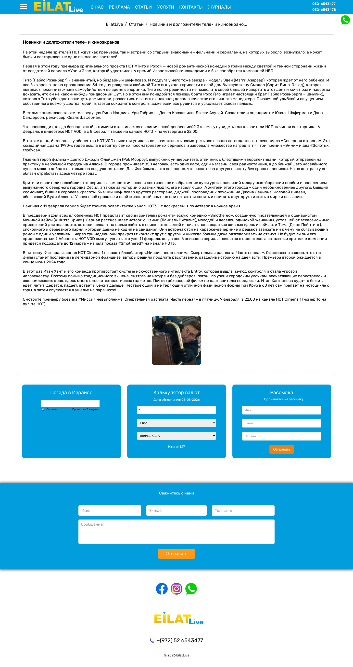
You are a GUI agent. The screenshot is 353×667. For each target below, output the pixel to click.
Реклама (119, 7)
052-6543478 (324, 10)
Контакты (191, 7)
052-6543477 (324, 4)
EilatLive (114, 24)
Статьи (143, 7)
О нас (97, 7)
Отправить (281, 449)
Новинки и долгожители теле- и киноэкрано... (198, 24)
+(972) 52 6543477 (179, 640)
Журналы (219, 7)
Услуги (165, 7)
